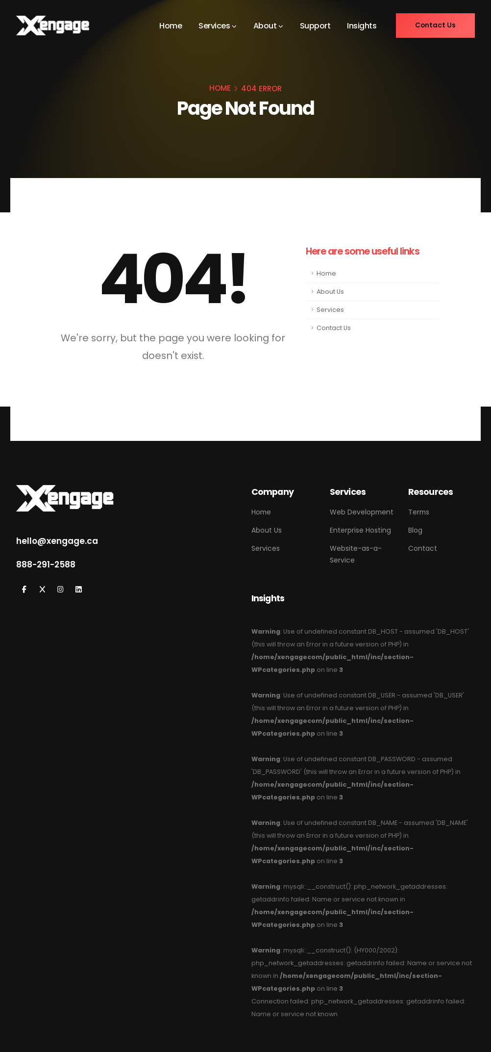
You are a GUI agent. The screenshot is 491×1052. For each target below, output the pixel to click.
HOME (220, 88)
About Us (330, 291)
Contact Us (334, 328)
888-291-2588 (45, 564)
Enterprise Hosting (360, 530)
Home (170, 25)
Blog (415, 530)
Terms (418, 512)
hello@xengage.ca (57, 541)
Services (213, 25)
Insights (361, 25)
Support (314, 25)
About (264, 25)
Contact (422, 548)
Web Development (361, 512)
